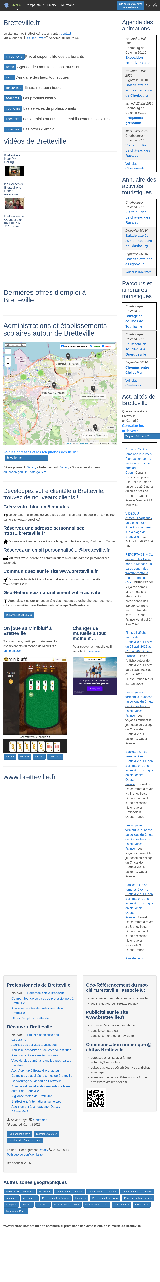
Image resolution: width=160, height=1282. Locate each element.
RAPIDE (24, 813)
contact (66, 33)
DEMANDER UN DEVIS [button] (19, 672)
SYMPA (39, 813)
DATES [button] (10, 67)
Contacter (40, 1120)
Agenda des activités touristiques (34, 1044)
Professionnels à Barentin (19, 1191)
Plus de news (134, 958)
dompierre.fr (29, 1198)
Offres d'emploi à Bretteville (30, 1018)
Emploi (51, 5)
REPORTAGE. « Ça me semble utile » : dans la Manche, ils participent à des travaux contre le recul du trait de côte (139, 568)
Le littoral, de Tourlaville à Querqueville (136, 349)
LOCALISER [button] (13, 119)
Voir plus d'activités (138, 272)
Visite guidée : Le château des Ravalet (137, 150)
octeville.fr (43, 1204)
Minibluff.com (12, 708)
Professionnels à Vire (96, 1204)
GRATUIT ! (55, 813)
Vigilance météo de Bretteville (31, 1096)
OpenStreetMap (81, 500)
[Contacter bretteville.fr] (154, 5)
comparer (94, 708)
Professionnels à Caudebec (137, 1191)
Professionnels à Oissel (66, 1204)
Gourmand (67, 5)
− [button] (8, 421)
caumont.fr (11, 1198)
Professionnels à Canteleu (102, 1191)
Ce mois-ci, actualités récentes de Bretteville (41, 1075)
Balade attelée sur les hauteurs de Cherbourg (138, 90)
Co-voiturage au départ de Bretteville (36, 1081)
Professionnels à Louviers (137, 1198)
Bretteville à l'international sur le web (36, 1101)
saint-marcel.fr (121, 1204)
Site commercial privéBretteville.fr (130, 6)
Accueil (17, 5)
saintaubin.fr (141, 1204)
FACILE (10, 813)
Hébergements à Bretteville (45, 993)
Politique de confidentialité (25, 1154)
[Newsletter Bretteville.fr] (148, 5)
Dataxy (31, 524)
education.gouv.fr (15, 529)
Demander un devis (19, 1134)
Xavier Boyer (36, 38)
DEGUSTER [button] (12, 98)
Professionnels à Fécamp (55, 1198)
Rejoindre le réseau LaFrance (25, 1140)
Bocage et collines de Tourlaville (134, 321)
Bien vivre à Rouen (16, 1211)
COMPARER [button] (13, 108)
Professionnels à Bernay (70, 1191)
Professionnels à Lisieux (105, 1198)
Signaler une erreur (46, 1134)
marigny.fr (11, 1204)
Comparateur (35, 5)
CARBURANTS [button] (14, 56)
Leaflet (68, 500)
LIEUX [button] (9, 77)
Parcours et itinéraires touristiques (34, 1055)
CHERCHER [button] (13, 129)
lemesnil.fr (80, 1198)
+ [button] (8, 415)
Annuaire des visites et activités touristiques (41, 1050)
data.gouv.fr (38, 529)
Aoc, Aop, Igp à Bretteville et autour (35, 1070)
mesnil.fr (27, 1204)
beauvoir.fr (45, 1191)
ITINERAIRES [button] (13, 87)
